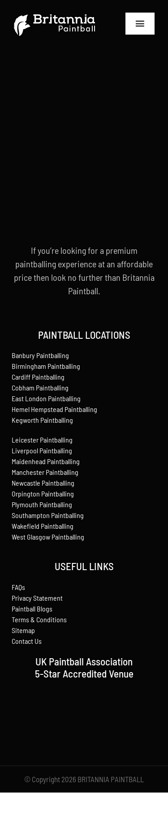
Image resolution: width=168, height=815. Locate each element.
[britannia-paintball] (54, 13)
